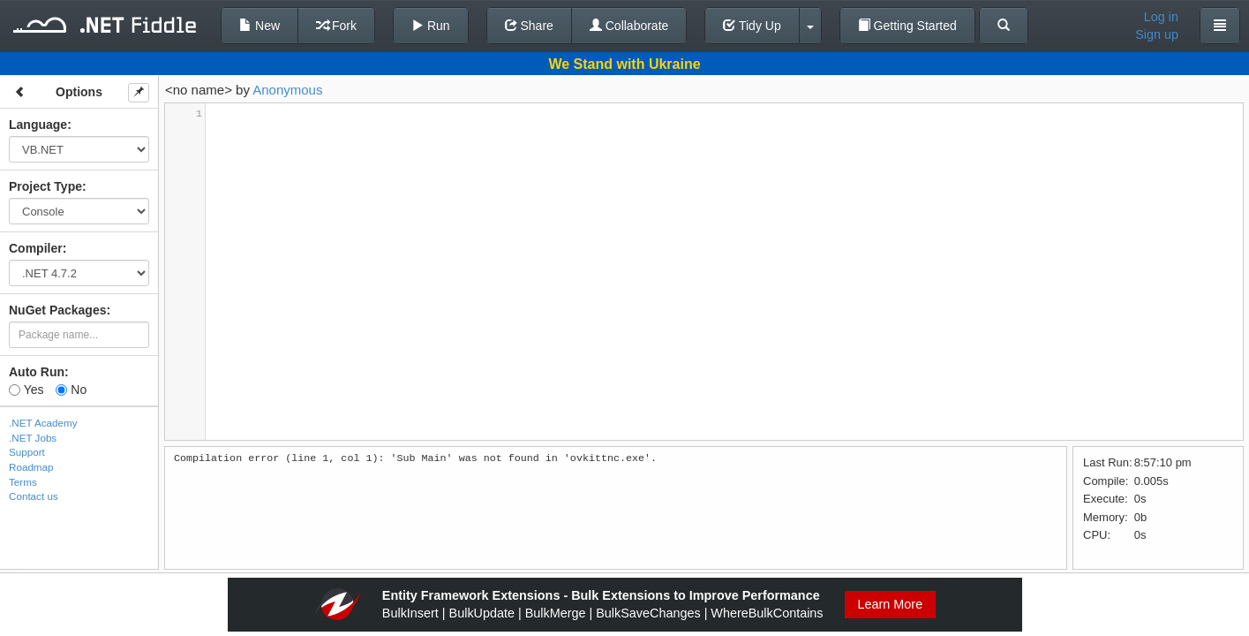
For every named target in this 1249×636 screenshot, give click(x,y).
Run (430, 26)
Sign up (1156, 34)
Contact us (33, 496)
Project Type (45, 186)
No (71, 389)
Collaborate (629, 26)
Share (529, 26)
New (259, 26)
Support (27, 452)
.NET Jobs (32, 437)
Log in (1161, 17)
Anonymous (287, 89)
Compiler (36, 248)
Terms (23, 482)
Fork (336, 26)
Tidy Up (751, 26)
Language (38, 124)
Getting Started (907, 26)
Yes (26, 389)
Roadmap (31, 467)
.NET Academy (43, 422)
